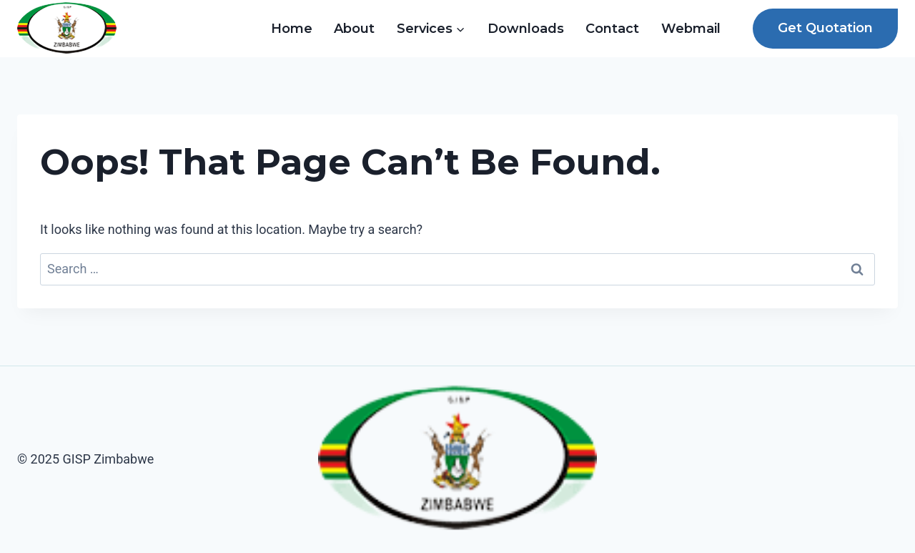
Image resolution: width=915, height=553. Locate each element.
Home (291, 28)
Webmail (691, 28)
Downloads (526, 28)
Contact (612, 28)
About (354, 28)
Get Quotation (825, 28)
